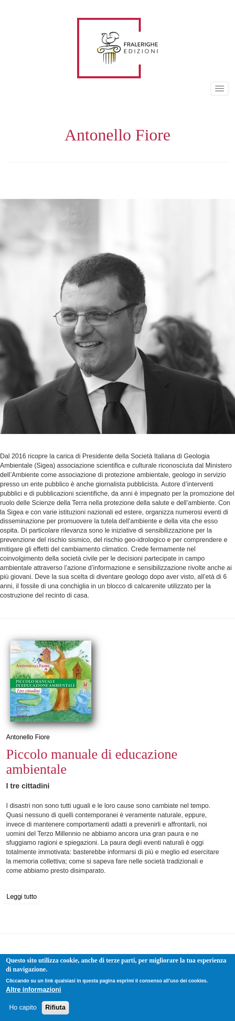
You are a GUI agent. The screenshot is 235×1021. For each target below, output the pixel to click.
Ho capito (23, 1007)
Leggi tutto (21, 896)
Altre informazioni (33, 989)
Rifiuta (55, 1007)
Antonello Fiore (28, 737)
